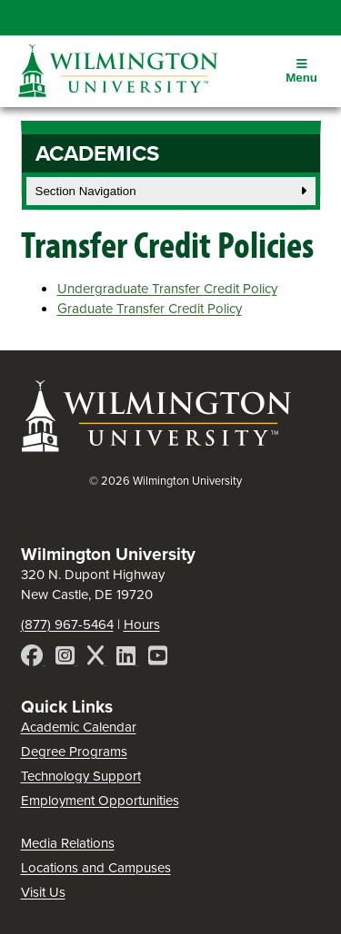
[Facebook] (33, 658)
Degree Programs (74, 752)
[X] (97, 658)
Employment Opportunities (100, 801)
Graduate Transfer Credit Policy (149, 309)
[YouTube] (157, 658)
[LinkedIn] (127, 658)
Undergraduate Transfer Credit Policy (167, 289)
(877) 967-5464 (67, 624)
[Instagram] (66, 658)
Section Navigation (170, 191)
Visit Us (43, 892)
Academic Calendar (78, 727)
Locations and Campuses (96, 868)
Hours (142, 624)
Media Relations (68, 843)
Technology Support (81, 776)
